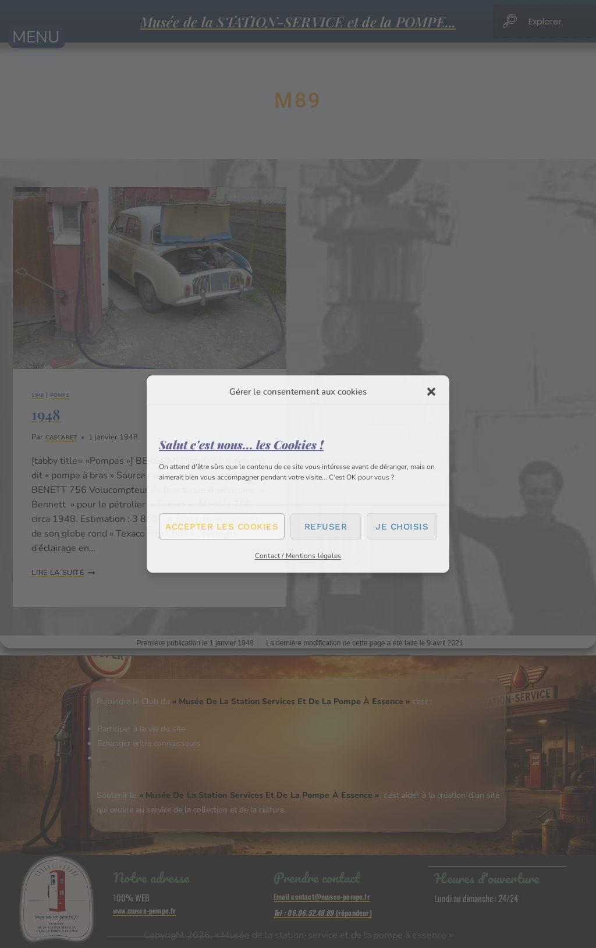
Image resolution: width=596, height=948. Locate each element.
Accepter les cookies (221, 526)
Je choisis (401, 526)
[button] (431, 391)
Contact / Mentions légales (298, 555)
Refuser (325, 526)
